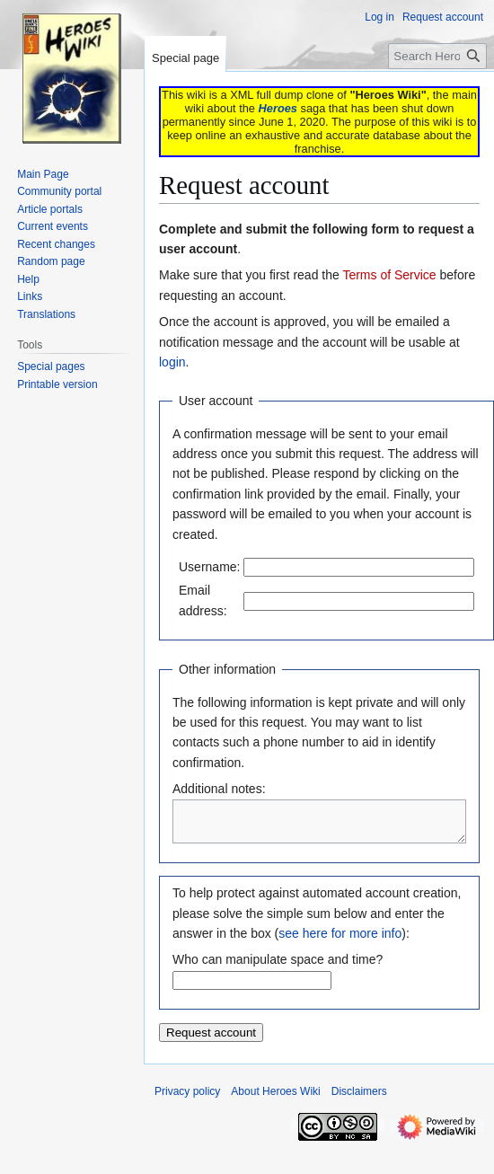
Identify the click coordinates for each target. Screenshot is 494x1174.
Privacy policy (187, 1099)
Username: (209, 567)
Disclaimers (359, 1099)
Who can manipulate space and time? (277, 967)
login (172, 362)
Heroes (278, 108)
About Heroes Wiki (275, 1099)
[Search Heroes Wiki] (437, 56)
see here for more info (339, 941)
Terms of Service (389, 275)
